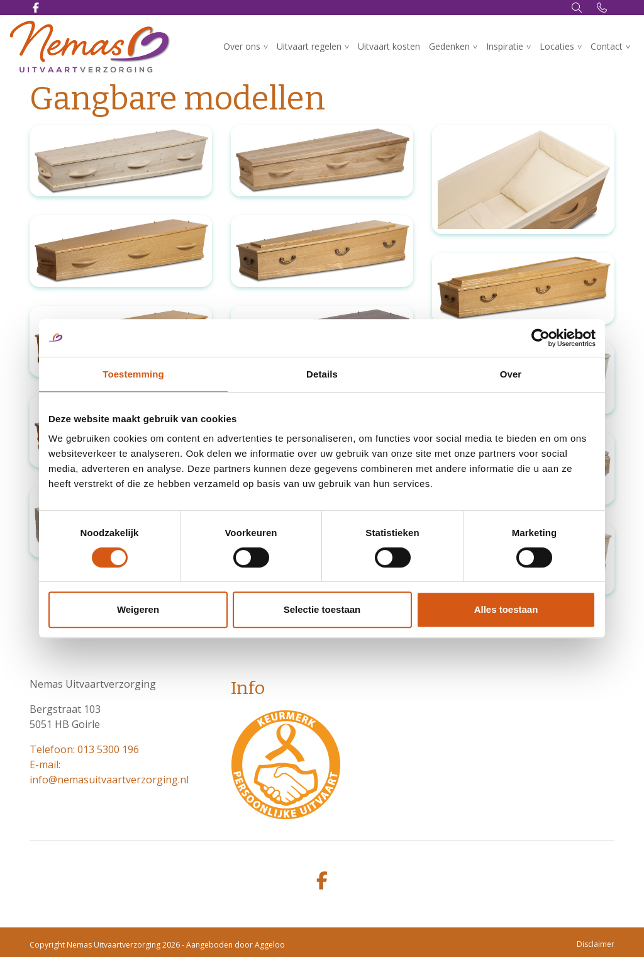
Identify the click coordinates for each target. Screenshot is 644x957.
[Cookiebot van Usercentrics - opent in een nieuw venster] (541, 337)
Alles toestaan (506, 609)
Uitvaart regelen (309, 46)
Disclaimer (595, 944)
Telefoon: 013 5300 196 (84, 749)
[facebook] (322, 881)
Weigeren (138, 609)
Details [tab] (322, 374)
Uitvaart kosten (389, 46)
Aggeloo (270, 944)
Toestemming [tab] (133, 374)
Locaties (557, 46)
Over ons (241, 46)
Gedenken (449, 46)
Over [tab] (511, 374)
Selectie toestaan (322, 609)
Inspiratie (504, 46)
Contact (607, 46)
